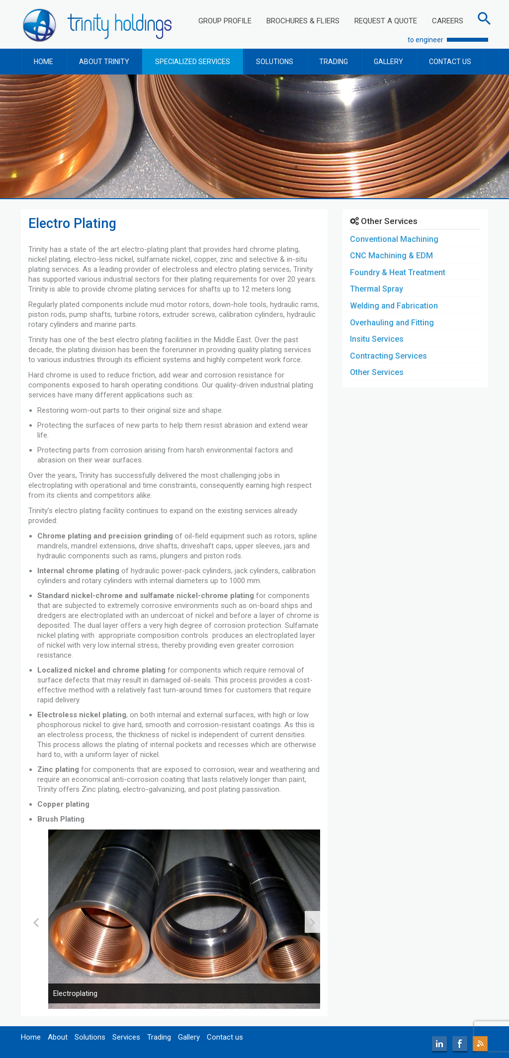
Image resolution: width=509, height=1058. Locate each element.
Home (31, 1037)
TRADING (333, 62)
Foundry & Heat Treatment (397, 272)
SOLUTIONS (274, 62)
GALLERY (388, 62)
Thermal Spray (376, 289)
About (58, 1037)
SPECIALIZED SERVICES (192, 62)
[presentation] (36, 922)
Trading (159, 1037)
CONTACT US (450, 62)
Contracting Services (388, 356)
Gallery (189, 1037)
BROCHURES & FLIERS (302, 20)
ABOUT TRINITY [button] (104, 62)
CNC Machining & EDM (391, 255)
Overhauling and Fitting (392, 322)
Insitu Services (377, 339)
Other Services (377, 372)
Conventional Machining (394, 239)
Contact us (225, 1037)
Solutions (90, 1037)
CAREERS (447, 20)
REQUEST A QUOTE (385, 20)
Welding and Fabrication (394, 305)
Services (126, 1037)
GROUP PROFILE (225, 20)
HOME (43, 62)
